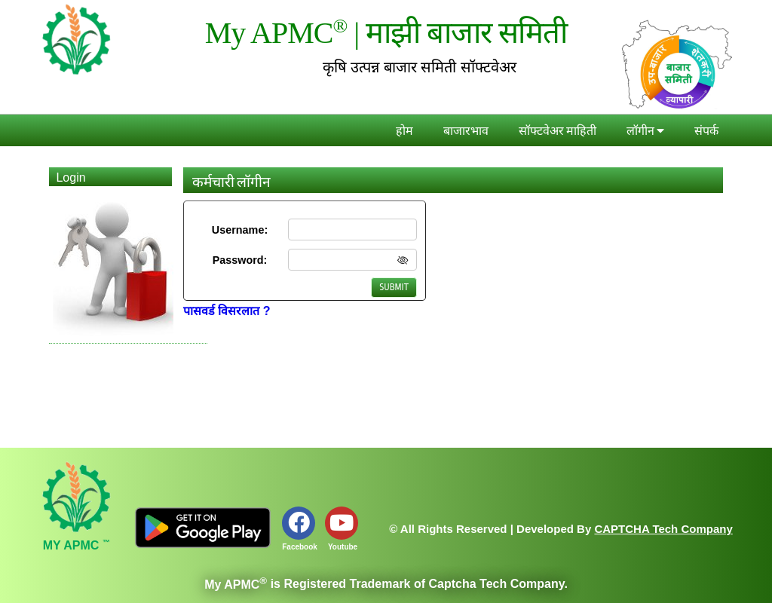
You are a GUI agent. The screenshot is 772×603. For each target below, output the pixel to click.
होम (404, 131)
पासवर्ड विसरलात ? (227, 311)
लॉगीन (645, 131)
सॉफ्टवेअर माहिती (557, 131)
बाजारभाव (466, 131)
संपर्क (706, 131)
